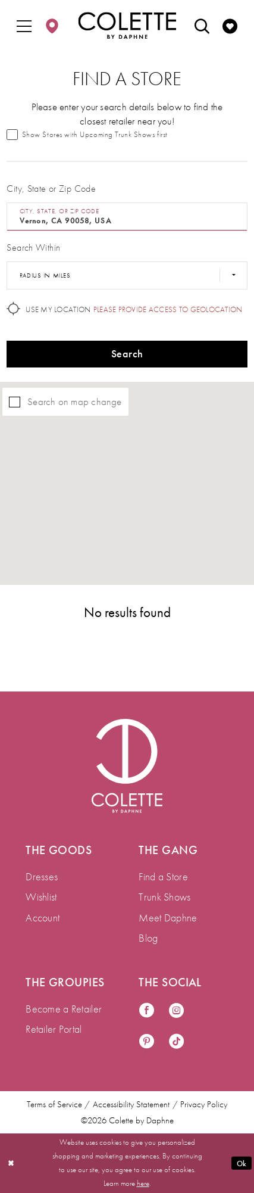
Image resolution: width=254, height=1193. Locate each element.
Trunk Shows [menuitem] (164, 897)
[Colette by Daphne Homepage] (127, 25)
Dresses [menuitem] (42, 876)
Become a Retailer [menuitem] (64, 1009)
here (143, 1183)
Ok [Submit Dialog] (242, 1163)
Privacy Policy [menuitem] (203, 1104)
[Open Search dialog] (201, 26)
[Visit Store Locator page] (51, 26)
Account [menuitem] (42, 917)
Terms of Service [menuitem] (54, 1104)
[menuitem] (24, 26)
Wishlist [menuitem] (41, 897)
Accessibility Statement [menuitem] (131, 1104)
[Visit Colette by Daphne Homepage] (127, 766)
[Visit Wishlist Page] (229, 26)
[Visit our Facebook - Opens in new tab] (147, 1011)
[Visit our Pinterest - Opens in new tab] (147, 1042)
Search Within (33, 247)
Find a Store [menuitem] (163, 876)
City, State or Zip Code (51, 188)
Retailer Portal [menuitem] (53, 1029)
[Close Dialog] (11, 1163)
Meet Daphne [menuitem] (168, 917)
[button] (24, 26)
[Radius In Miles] (127, 275)
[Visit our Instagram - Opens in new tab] (176, 1011)
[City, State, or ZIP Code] (127, 217)
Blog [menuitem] (148, 938)
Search (127, 353)
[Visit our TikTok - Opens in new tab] (176, 1042)
